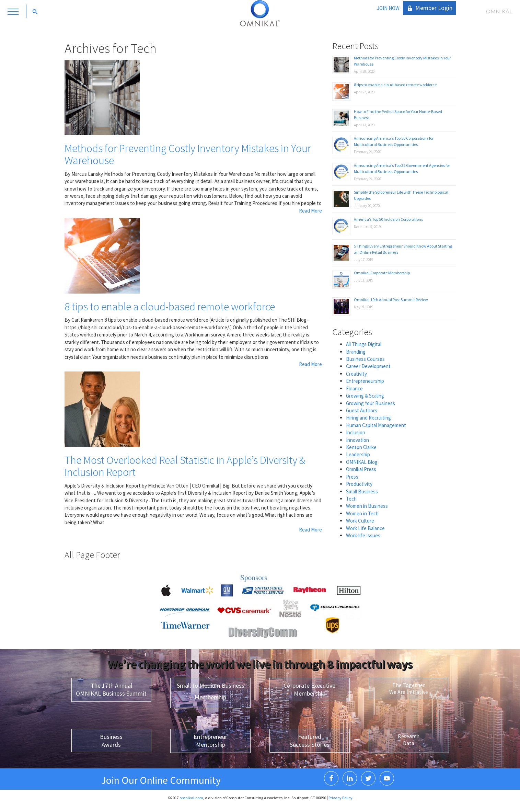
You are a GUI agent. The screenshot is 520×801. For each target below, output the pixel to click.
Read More (310, 210)
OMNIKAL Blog (362, 462)
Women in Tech (362, 513)
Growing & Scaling (365, 395)
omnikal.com (191, 797)
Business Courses (365, 359)
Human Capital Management (376, 425)
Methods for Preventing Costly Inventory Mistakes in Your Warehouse (188, 154)
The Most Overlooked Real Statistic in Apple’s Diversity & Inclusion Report (185, 466)
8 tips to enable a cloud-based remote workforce (170, 306)
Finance (354, 388)
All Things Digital (363, 344)
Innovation (357, 440)
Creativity (356, 373)
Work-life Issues (363, 535)
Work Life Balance (365, 528)
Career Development (368, 366)
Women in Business (367, 506)
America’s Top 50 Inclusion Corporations (388, 219)
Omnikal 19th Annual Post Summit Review (391, 299)
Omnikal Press (361, 469)
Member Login (433, 8)
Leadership (358, 454)
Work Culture (360, 520)
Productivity (359, 484)
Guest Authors (361, 410)
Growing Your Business (370, 403)
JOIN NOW (388, 8)
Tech (351, 498)
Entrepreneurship (365, 381)
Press (352, 476)
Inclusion (355, 432)
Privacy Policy (340, 797)
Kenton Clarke (361, 447)
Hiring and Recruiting (368, 417)
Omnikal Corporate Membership (382, 272)
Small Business (362, 491)
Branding (356, 351)
